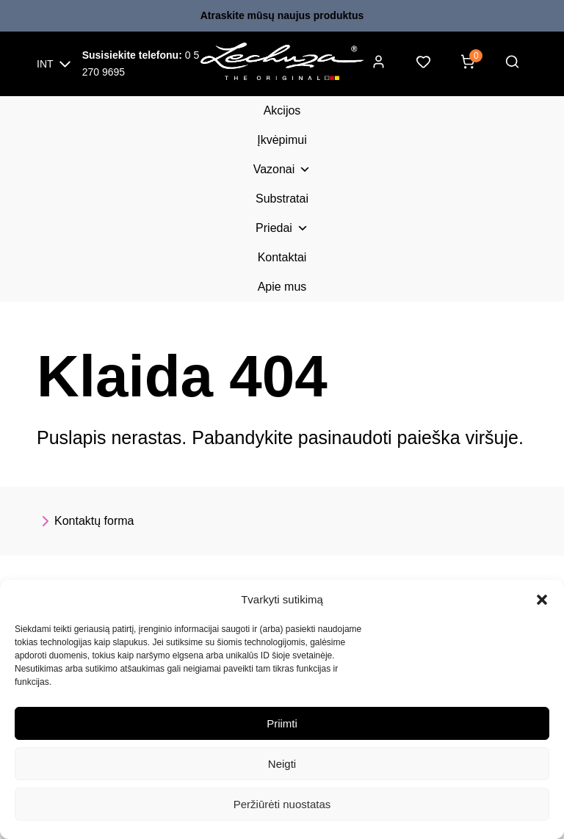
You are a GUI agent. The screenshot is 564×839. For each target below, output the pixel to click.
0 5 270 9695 (141, 63)
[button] (542, 599)
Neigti (282, 764)
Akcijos (282, 110)
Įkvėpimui (282, 140)
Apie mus (282, 286)
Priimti (282, 723)
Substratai (282, 198)
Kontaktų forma (85, 521)
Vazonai (282, 169)
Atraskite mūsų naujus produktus (282, 15)
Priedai (282, 228)
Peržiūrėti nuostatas (282, 804)
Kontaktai (282, 257)
